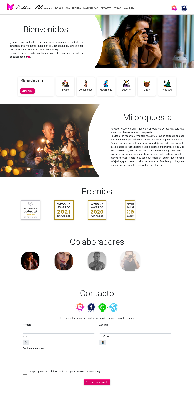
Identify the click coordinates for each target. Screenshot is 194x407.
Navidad (129, 8)
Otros (117, 8)
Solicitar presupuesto (97, 382)
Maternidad (90, 8)
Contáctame (27, 91)
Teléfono (104, 336)
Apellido (103, 324)
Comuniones (73, 8)
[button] (37, 173)
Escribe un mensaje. (33, 348)
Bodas (59, 8)
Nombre (27, 324)
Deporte (106, 8)
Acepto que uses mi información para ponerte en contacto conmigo (65, 371)
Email (26, 336)
